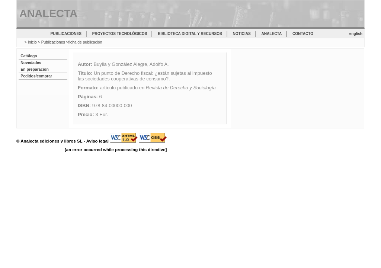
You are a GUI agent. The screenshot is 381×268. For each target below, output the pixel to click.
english (355, 34)
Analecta (272, 34)
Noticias (242, 34)
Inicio (32, 42)
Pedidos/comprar (36, 76)
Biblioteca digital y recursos (190, 34)
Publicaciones (66, 34)
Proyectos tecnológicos (119, 34)
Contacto (302, 34)
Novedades (30, 63)
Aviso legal (97, 141)
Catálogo (28, 56)
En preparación (34, 69)
